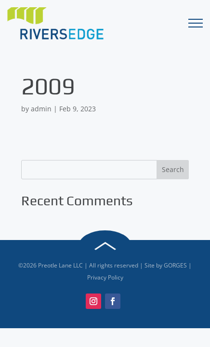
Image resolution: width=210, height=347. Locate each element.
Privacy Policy (105, 277)
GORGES (175, 265)
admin (41, 108)
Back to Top (105, 246)
